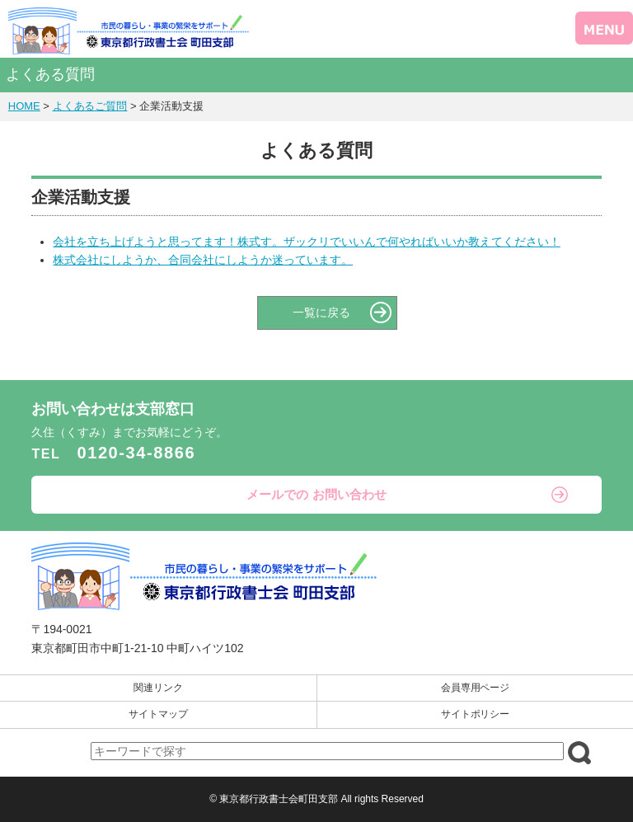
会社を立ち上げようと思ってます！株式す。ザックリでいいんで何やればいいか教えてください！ (306, 241)
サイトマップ (158, 714)
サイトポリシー (475, 714)
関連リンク (158, 687)
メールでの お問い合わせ (316, 494)
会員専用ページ (475, 687)
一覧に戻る (321, 312)
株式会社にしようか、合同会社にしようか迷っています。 (203, 259)
